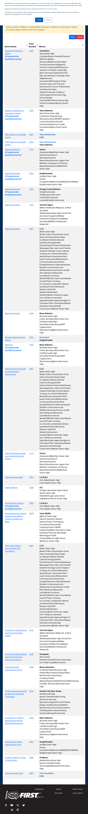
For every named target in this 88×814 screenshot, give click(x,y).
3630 (31, 654)
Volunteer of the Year (14, 773)
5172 (31, 149)
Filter (72, 37)
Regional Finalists (12, 205)
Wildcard (9, 345)
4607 (31, 134)
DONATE (58, 789)
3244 (31, 691)
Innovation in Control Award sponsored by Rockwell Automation (14, 721)
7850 (31, 477)
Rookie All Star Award (14, 503)
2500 (31, 51)
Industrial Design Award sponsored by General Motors (15, 456)
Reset (80, 37)
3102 (31, 205)
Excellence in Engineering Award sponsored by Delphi (16, 633)
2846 (31, 757)
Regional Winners (12, 149)
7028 (31, 667)
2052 (31, 173)
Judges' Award (11, 487)
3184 (31, 313)
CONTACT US (39, 797)
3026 (31, 189)
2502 (31, 110)
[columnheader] (16, 45)
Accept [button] (39, 20)
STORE (58, 793)
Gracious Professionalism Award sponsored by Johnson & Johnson (16, 657)
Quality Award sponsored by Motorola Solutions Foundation (16, 694)
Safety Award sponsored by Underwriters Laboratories (15, 372)
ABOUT (39, 793)
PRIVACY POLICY (78, 789)
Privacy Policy (50, 9)
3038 (31, 487)
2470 (31, 513)
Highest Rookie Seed (14, 477)
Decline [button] (48, 20)
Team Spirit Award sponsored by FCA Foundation (13, 548)
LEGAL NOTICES (78, 793)
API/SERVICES (39, 789)
